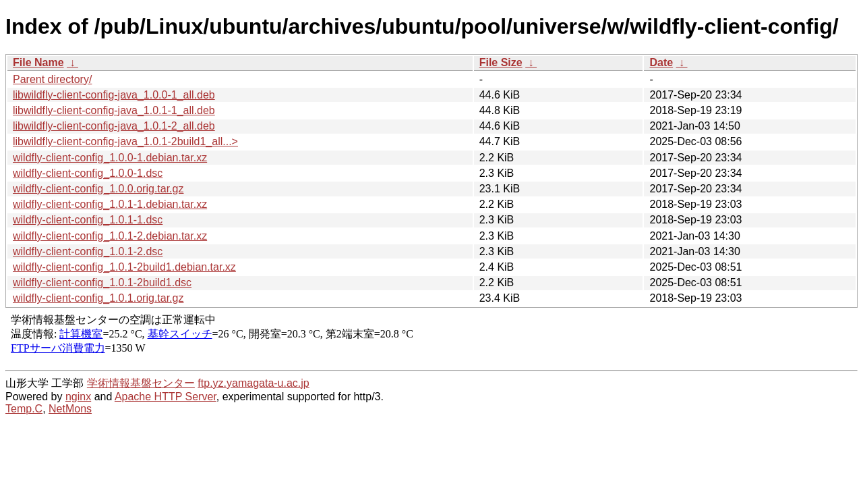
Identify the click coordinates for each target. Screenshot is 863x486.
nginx (78, 396)
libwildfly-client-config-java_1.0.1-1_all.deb (114, 110)
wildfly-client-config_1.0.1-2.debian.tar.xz (110, 236)
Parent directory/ (52, 79)
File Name (38, 62)
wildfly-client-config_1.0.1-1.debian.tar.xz (110, 204)
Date (661, 62)
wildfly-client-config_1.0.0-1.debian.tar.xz (110, 157)
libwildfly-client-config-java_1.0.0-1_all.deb (114, 95)
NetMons (70, 408)
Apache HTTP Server (165, 396)
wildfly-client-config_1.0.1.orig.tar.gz (98, 298)
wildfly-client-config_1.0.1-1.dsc (87, 219)
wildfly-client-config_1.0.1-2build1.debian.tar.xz (124, 267)
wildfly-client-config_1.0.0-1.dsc (87, 173)
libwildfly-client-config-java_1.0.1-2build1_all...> (125, 141)
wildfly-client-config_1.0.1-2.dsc (87, 251)
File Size (501, 62)
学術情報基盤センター (141, 383)
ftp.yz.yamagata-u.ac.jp (253, 383)
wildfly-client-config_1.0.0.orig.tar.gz (98, 188)
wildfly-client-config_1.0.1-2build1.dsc (102, 282)
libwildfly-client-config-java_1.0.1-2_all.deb (114, 126)
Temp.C (23, 408)
